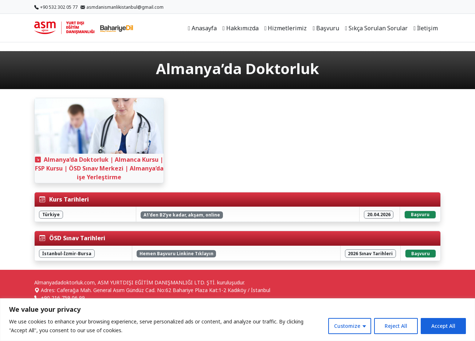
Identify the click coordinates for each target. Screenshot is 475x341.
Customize (347, 325)
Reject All (396, 325)
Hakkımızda (241, 28)
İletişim (425, 28)
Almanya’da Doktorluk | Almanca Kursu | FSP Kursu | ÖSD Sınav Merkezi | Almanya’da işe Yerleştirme (99, 168)
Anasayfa (202, 28)
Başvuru (326, 28)
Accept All (443, 325)
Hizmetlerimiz (285, 28)
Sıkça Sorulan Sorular (376, 28)
